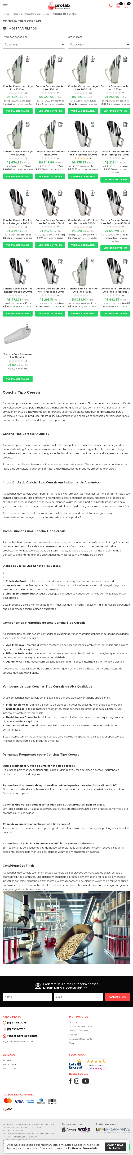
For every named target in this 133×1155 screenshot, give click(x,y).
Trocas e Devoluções (78, 1030)
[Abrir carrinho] (126, 5)
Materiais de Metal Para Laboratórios (31, 13)
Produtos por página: (15, 37)
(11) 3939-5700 (16, 1029)
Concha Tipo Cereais (65, 13)
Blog (71, 1043)
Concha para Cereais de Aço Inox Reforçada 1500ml (115, 291)
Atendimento (9, 1060)
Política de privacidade (80, 1026)
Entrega (73, 1034)
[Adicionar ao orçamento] (28, 59)
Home (6, 13)
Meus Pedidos (9, 1068)
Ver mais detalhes (17, 111)
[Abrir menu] (6, 5)
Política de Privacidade (82, 1148)
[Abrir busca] (111, 5)
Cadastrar (117, 996)
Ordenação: (75, 37)
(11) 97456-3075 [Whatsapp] (16, 1022)
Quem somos (75, 1022)
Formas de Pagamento (80, 1039)
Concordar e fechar (115, 1146)
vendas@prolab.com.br (22, 1035)
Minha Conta (9, 1064)
